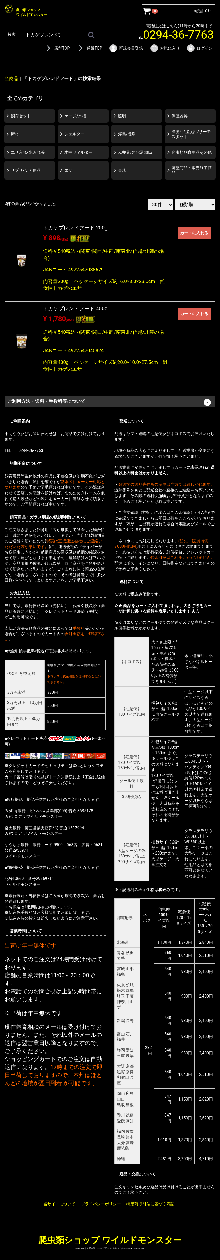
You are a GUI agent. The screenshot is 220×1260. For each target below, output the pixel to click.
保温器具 (180, 116)
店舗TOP (57, 48)
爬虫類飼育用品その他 (192, 152)
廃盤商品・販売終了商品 (192, 170)
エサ (68, 170)
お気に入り (165, 48)
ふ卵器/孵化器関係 (135, 152)
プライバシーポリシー (101, 1204)
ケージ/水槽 (75, 116)
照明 (122, 116)
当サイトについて (59, 1204)
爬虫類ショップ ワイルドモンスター (109, 1240)
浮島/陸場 (127, 134)
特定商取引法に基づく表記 (150, 1204)
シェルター (74, 134)
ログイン (199, 48)
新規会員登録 (126, 48)
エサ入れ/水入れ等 (28, 152)
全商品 (11, 78)
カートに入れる (194, 233)
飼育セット (21, 116)
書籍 (122, 170)
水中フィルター (78, 152)
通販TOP (89, 48)
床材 (15, 134)
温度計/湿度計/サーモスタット (191, 134)
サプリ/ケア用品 (26, 170)
